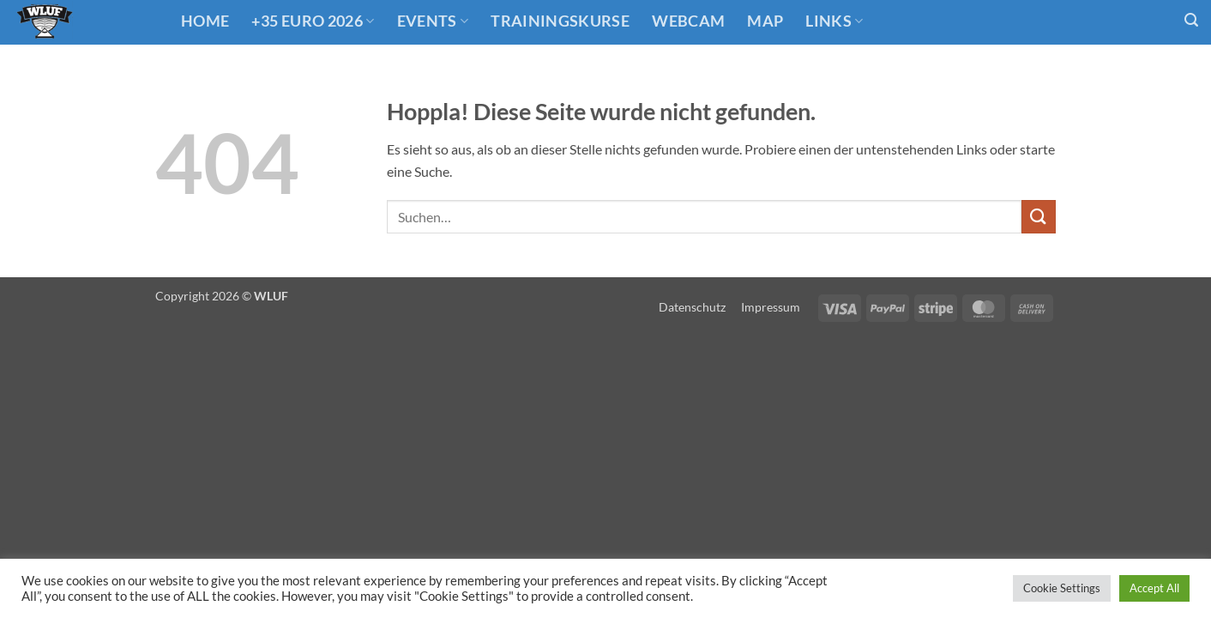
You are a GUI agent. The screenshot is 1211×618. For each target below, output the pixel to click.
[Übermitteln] (1038, 216)
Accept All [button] (1154, 588)
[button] (1191, 20)
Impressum (770, 307)
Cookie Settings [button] (1061, 588)
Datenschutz (692, 307)
